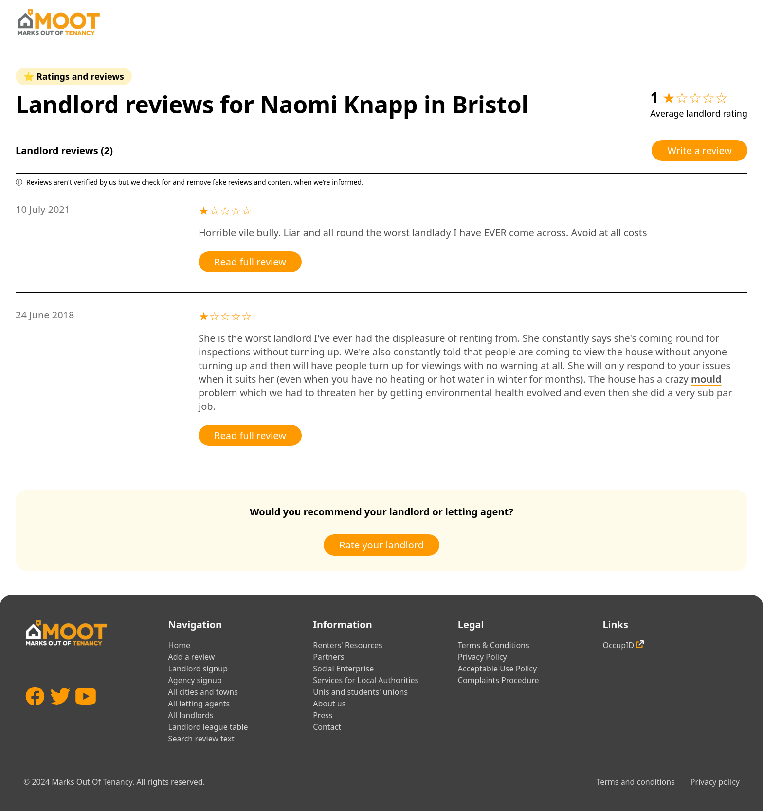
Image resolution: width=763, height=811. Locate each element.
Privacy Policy (482, 657)
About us (329, 703)
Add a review (191, 657)
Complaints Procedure (498, 680)
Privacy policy (715, 781)
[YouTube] (85, 711)
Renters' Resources (347, 645)
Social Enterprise (343, 668)
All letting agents (199, 703)
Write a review (699, 150)
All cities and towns (203, 692)
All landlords (191, 715)
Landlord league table (208, 727)
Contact (327, 727)
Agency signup (195, 680)
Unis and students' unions (360, 692)
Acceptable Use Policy (497, 668)
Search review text (201, 738)
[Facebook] (35, 711)
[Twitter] (60, 711)
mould (706, 379)
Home (179, 645)
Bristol (490, 104)
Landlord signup (198, 668)
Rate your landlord (381, 544)
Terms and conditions (635, 781)
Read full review (250, 261)
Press (322, 715)
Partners (328, 657)
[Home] (58, 22)
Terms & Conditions (493, 645)
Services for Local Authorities (365, 680)
